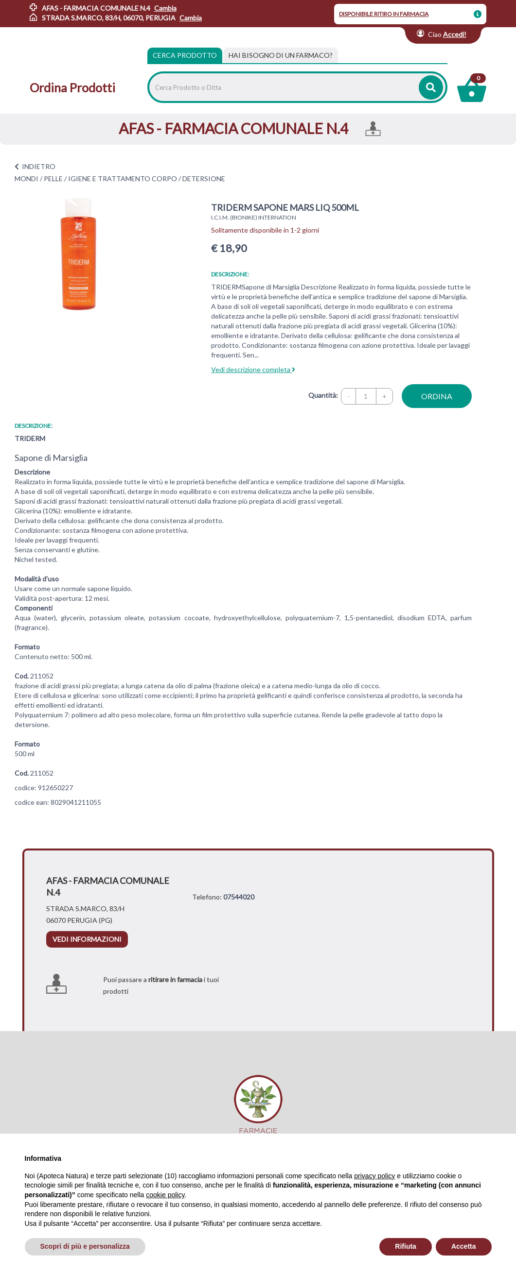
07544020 (238, 897)
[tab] (280, 55)
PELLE (53, 178)
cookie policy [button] (165, 1195)
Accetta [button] (463, 1246)
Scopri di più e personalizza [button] (85, 1246)
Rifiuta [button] (405, 1246)
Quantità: (323, 395)
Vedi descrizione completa (253, 369)
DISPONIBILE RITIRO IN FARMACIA (383, 13)
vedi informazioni (87, 939)
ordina (436, 396)
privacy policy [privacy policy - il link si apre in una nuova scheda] (374, 1176)
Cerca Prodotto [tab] (185, 55)
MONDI (26, 178)
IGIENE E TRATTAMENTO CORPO (122, 178)
